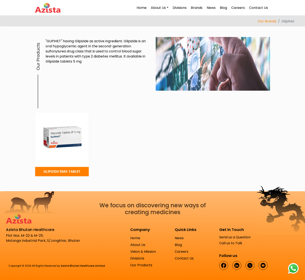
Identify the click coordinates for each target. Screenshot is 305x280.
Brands (196, 7)
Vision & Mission (143, 251)
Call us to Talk (230, 243)
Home (142, 7)
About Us (137, 244)
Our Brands (267, 21)
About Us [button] (158, 7)
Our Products (141, 265)
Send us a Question (235, 237)
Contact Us (258, 7)
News (211, 7)
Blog (223, 7)
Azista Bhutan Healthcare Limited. (83, 266)
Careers (238, 7)
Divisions (180, 7)
